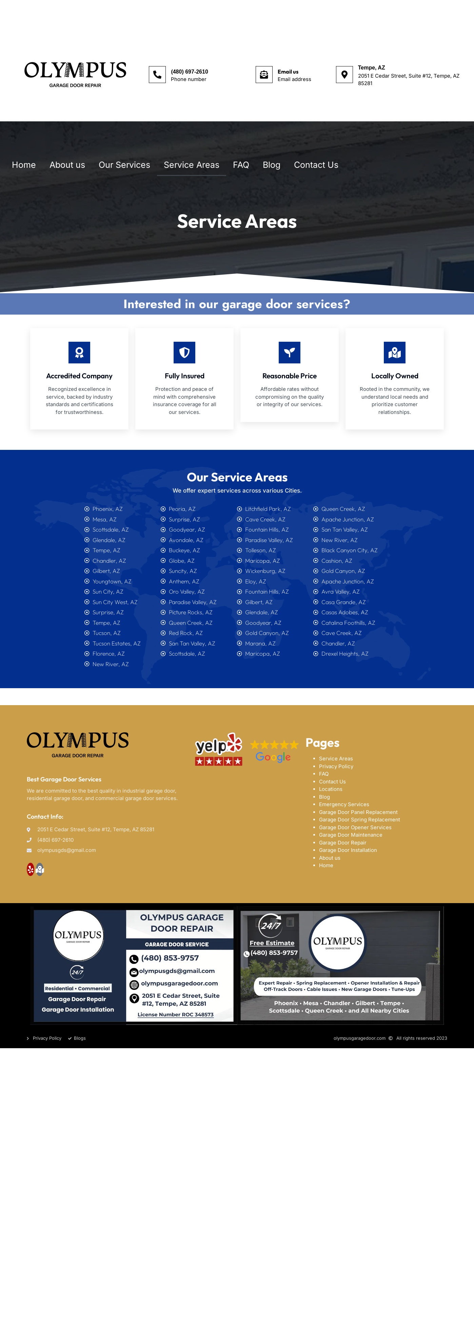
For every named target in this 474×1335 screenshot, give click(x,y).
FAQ (241, 165)
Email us (288, 71)
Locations (330, 789)
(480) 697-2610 (189, 72)
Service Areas (191, 165)
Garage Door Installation (348, 850)
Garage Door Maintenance (350, 835)
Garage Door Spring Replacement (359, 819)
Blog (271, 165)
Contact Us (316, 165)
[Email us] (264, 74)
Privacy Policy (336, 766)
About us (67, 165)
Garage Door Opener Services (355, 827)
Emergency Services (344, 804)
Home (24, 165)
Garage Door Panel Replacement (358, 812)
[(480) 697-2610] (157, 74)
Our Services (124, 165)
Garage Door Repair (343, 842)
